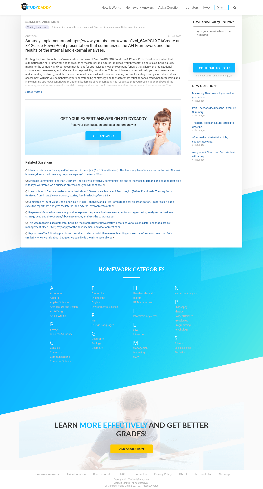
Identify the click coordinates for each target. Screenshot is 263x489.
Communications (61, 357)
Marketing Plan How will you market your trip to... (213, 95)
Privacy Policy (163, 474)
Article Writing (59, 316)
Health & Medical (143, 293)
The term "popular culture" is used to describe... (213, 124)
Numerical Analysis (187, 293)
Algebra (55, 298)
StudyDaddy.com (141, 479)
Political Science (185, 316)
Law (135, 330)
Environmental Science (105, 307)
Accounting (57, 293)
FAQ (206, 7)
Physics (179, 311)
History (137, 298)
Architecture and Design (65, 307)
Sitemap (224, 474)
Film (94, 320)
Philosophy (181, 307)
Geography (98, 339)
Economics (98, 293)
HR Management (143, 302)
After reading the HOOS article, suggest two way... (210, 139)
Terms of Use (203, 474)
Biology (54, 329)
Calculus (55, 348)
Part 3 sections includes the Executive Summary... (214, 110)
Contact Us (140, 474)
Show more (33, 92)
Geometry (97, 348)
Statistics (181, 352)
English (96, 302)
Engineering (98, 298)
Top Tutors (191, 7)
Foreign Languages (103, 325)
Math (136, 357)
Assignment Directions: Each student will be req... (213, 154)
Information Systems (146, 316)
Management (141, 348)
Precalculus (182, 320)
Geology (96, 343)
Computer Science (61, 361)
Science (179, 343)
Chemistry (56, 352)
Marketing (139, 352)
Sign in (221, 7)
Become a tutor (103, 474)
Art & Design (58, 311)
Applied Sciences (61, 302)
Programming (183, 325)
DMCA (183, 474)
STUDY (40, 7)
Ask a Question (168, 7)
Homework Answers (139, 7)
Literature (139, 334)
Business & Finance (62, 334)
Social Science (184, 348)
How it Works (111, 7)
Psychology (182, 329)
